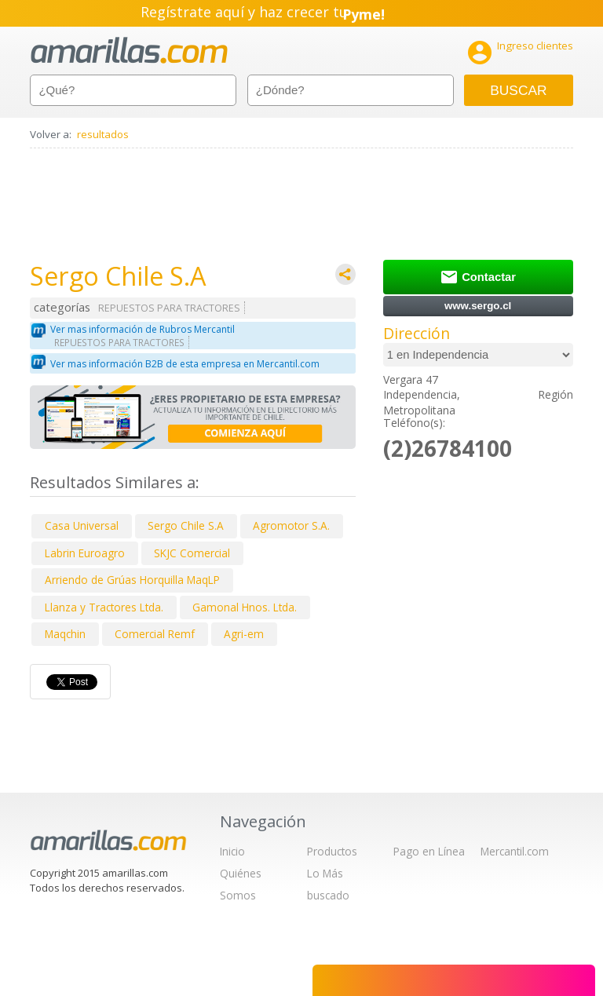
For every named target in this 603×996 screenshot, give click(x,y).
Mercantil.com (515, 851)
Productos (332, 851)
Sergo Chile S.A (186, 525)
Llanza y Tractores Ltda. (104, 607)
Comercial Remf (155, 633)
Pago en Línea (429, 851)
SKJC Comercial (192, 552)
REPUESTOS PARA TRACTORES (169, 308)
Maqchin (65, 633)
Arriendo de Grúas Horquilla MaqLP (132, 579)
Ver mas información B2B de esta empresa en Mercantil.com (185, 363)
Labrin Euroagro (85, 552)
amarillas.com (129, 51)
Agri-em (244, 633)
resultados (103, 134)
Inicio (232, 851)
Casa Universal (82, 525)
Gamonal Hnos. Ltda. (244, 607)
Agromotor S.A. (291, 525)
